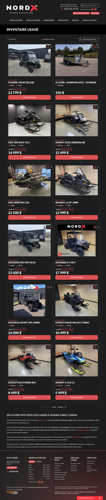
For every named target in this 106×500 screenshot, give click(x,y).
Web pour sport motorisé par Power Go (38, 487)
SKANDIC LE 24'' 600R (66, 202)
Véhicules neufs (16, 20)
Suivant (62, 407)
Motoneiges (74, 465)
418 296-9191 (69, 8)
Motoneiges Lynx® (59, 477)
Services (75, 20)
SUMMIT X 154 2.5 (65, 382)
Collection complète (60, 479)
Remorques (58, 465)
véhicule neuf (42, 420)
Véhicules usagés (33, 20)
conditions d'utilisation (60, 493)
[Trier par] (89, 39)
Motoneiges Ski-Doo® (60, 474)
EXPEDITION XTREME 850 (22, 382)
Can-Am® (57, 470)
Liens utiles (91, 458)
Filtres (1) (11, 39)
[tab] (32, 461)
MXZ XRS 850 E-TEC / (19, 142)
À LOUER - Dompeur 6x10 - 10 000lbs (75, 82)
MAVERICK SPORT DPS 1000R (24, 322)
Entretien (89, 468)
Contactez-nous (89, 20)
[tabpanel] (39, 471)
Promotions (63, 20)
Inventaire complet (59, 463)
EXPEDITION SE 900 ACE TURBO (72, 322)
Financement (49, 20)
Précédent (44, 407)
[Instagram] (95, 9)
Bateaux (57, 468)
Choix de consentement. (73, 493)
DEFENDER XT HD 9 (65, 262)
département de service (82, 430)
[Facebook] (92, 9)
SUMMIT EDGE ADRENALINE (70, 142)
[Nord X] (22, 9)
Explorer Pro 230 (18, 202)
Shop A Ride (19, 489)
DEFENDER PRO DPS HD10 (21, 262)
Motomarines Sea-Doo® (61, 472)
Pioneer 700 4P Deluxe (21, 82)
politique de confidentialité (86, 491)
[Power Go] (28, 492)
